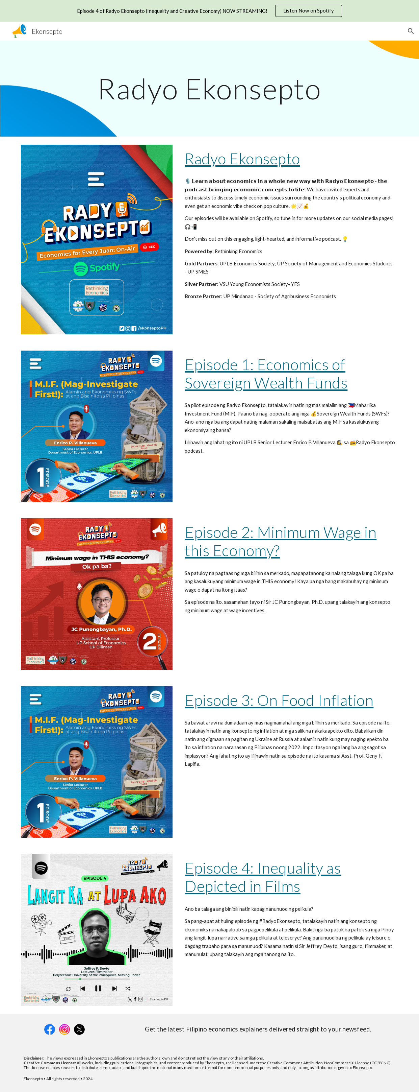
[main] (209, 88)
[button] (411, 31)
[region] (209, 11)
